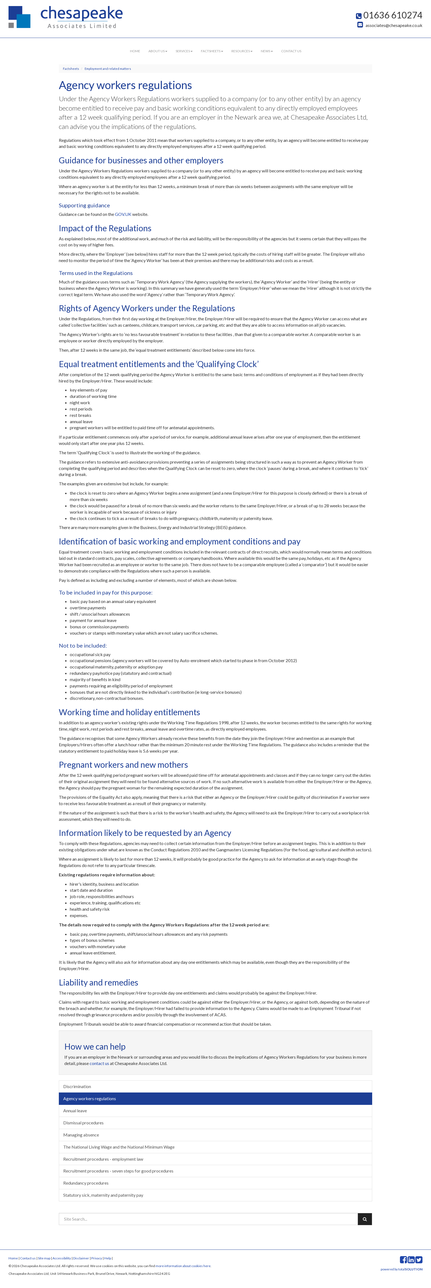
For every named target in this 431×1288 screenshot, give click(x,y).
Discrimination (77, 1086)
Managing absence (81, 1134)
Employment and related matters (108, 68)
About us (157, 51)
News (267, 51)
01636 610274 (389, 15)
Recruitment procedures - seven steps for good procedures (118, 1170)
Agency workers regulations (89, 1098)
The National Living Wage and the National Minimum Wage (119, 1146)
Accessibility (62, 1258)
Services (184, 51)
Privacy (96, 1258)
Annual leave (75, 1110)
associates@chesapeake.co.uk (389, 25)
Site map (44, 1258)
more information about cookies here (183, 1266)
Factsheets (212, 51)
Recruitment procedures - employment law (103, 1159)
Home (135, 51)
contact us (99, 1063)
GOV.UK (123, 214)
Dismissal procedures (83, 1122)
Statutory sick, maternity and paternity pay (103, 1195)
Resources (242, 51)
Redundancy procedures (86, 1182)
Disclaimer (81, 1258)
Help (107, 1258)
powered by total (401, 1269)
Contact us (291, 51)
